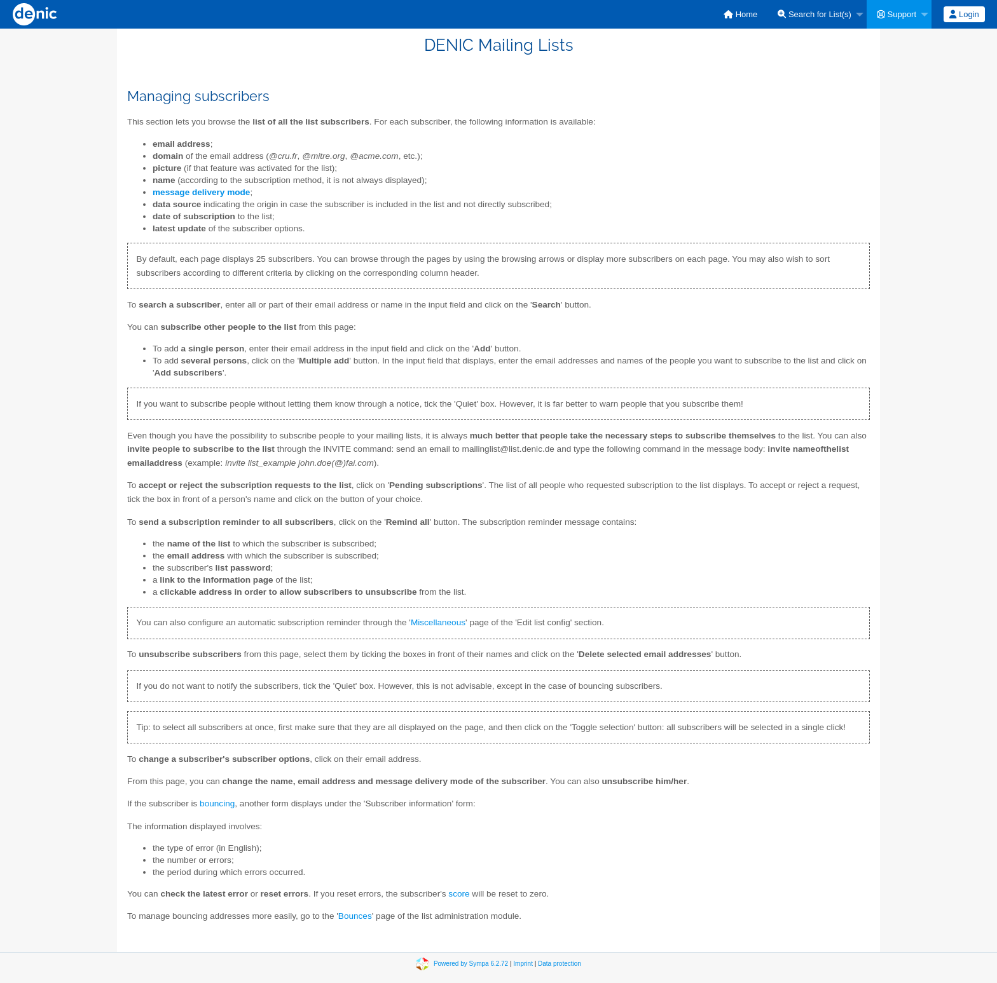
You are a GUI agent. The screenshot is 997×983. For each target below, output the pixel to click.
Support (896, 14)
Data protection (559, 963)
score (458, 893)
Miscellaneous (438, 622)
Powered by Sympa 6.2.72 (471, 963)
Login (964, 14)
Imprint (523, 963)
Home (740, 14)
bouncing (217, 803)
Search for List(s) (814, 14)
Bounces (355, 916)
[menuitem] (740, 14)
